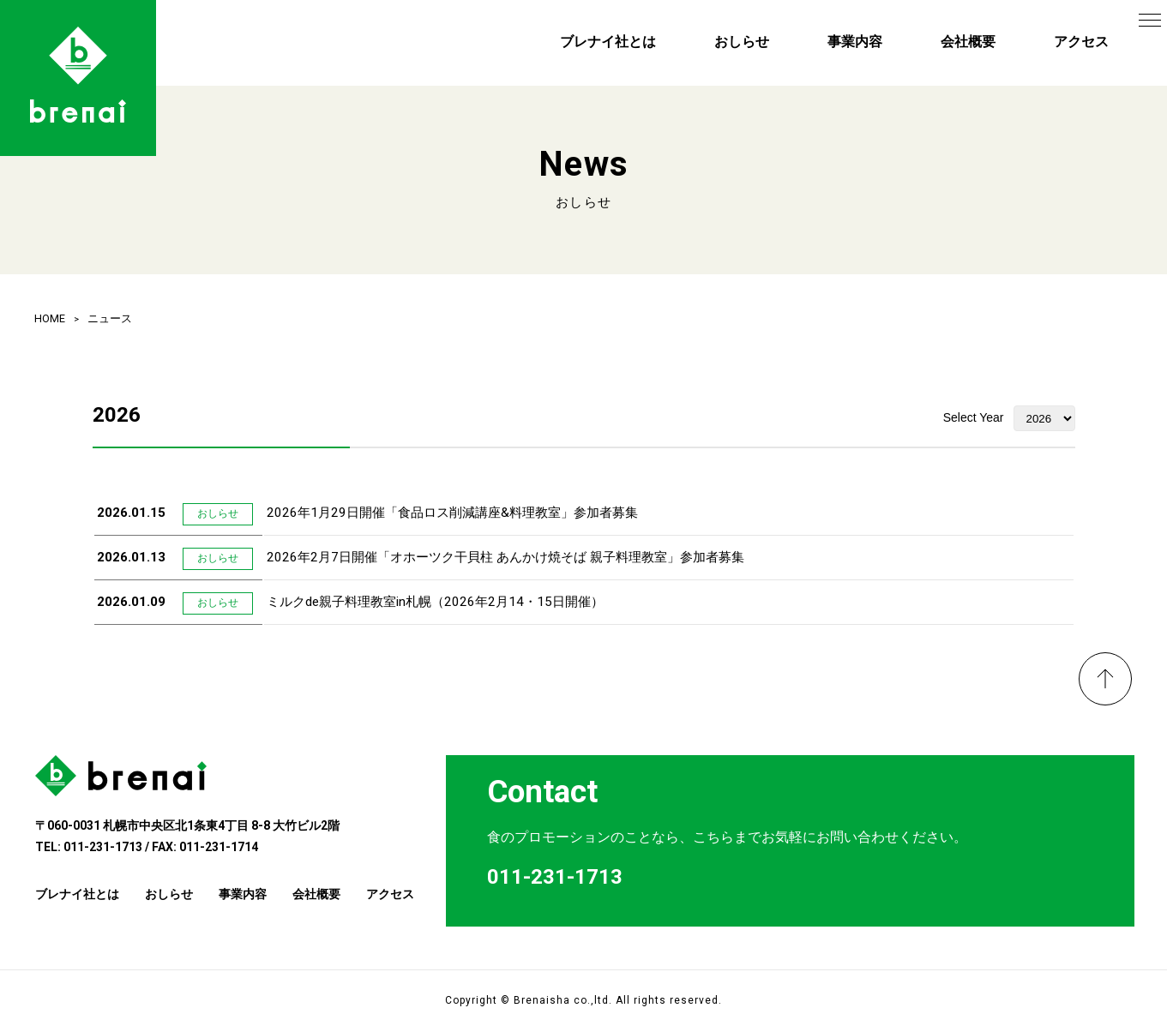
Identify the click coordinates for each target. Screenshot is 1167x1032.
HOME (49, 318)
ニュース (109, 318)
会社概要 (968, 41)
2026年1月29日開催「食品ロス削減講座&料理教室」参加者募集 (452, 512)
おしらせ (741, 41)
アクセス (1081, 41)
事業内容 (854, 41)
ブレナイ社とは (608, 41)
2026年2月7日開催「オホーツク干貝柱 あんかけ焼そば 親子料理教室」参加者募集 (505, 557)
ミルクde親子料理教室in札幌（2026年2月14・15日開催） (435, 601)
